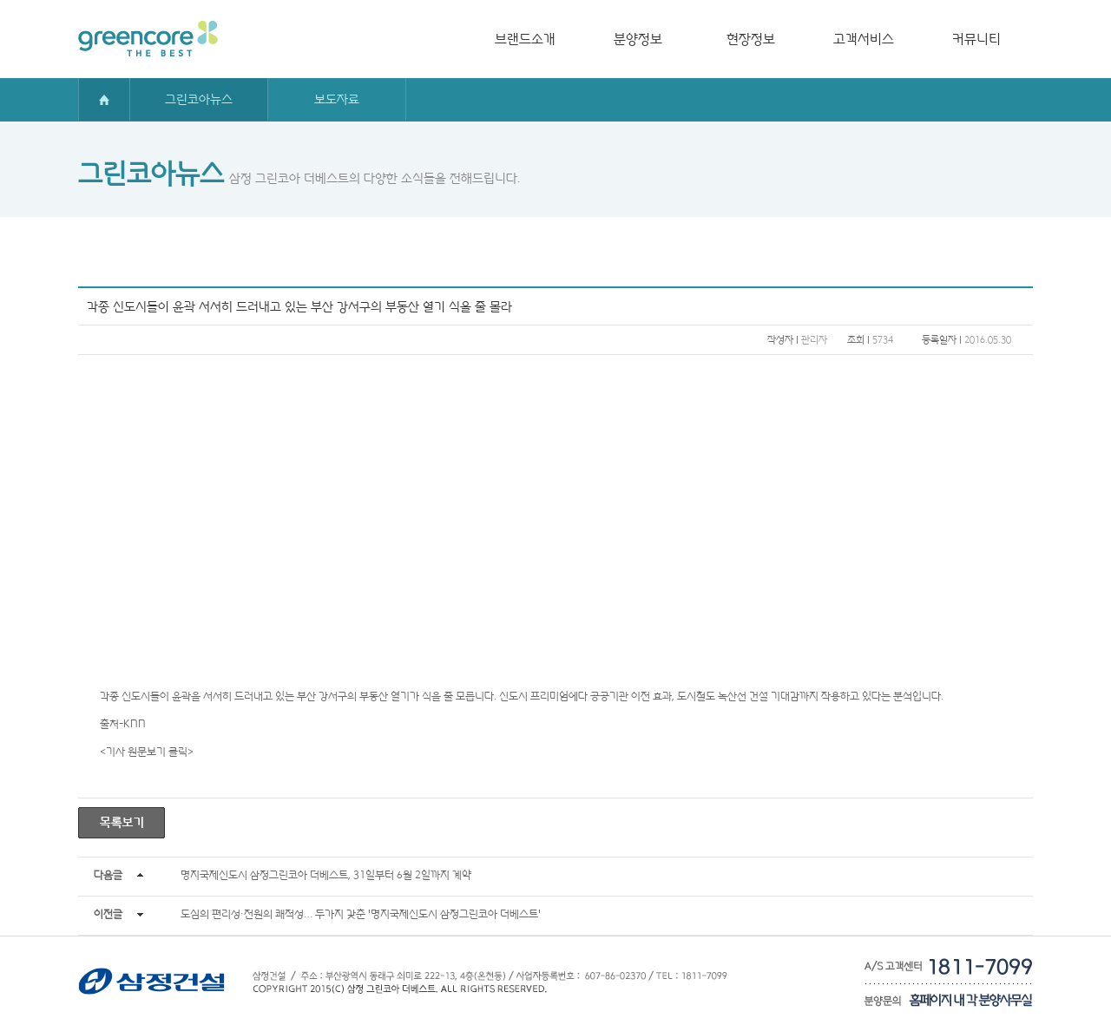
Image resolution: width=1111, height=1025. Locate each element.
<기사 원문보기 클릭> (147, 751)
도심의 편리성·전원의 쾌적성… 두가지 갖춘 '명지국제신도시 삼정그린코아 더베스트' (361, 913)
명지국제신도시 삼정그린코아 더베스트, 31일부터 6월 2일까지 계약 (326, 874)
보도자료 (336, 99)
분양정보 (638, 38)
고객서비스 (863, 38)
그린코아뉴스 (199, 99)
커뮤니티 (976, 38)
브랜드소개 (525, 38)
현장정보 (750, 38)
